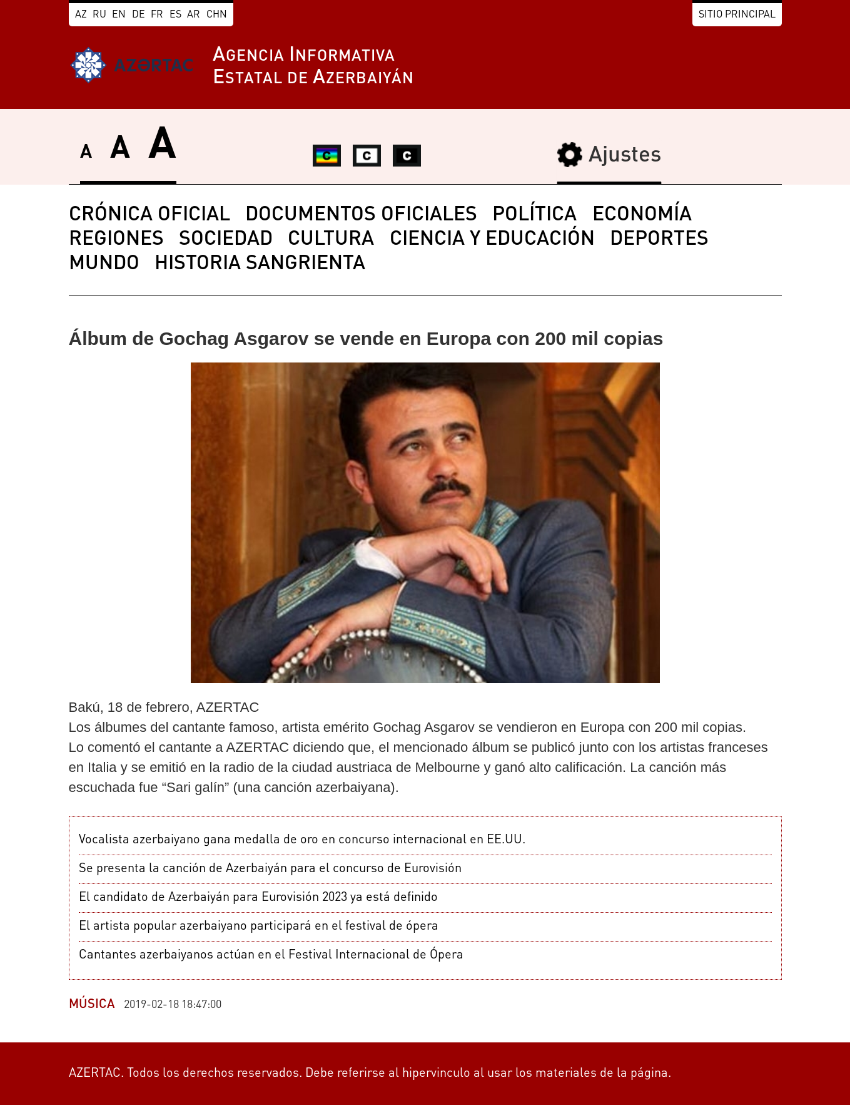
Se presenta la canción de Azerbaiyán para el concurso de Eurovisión (270, 869)
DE (138, 15)
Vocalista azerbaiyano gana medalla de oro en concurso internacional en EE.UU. (302, 840)
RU (99, 15)
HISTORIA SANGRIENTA (259, 264)
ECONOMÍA (642, 215)
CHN (216, 15)
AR (193, 15)
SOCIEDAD (226, 240)
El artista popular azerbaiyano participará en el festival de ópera (258, 926)
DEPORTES (659, 240)
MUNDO (104, 264)
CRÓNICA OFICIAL (149, 215)
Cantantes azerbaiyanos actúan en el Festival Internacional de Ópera (271, 955)
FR (157, 15)
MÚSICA (92, 1005)
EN (119, 15)
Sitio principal (737, 15)
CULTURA (331, 240)
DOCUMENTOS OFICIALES (361, 215)
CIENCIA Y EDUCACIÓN (492, 240)
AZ (81, 15)
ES (175, 15)
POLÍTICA (534, 215)
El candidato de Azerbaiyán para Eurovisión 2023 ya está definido (258, 898)
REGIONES (116, 240)
